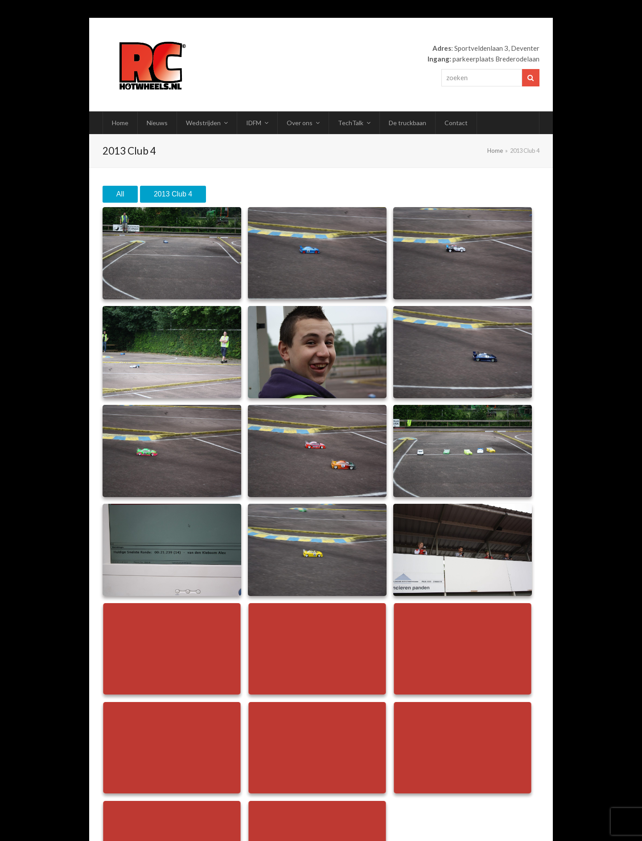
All (120, 194)
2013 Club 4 (173, 194)
